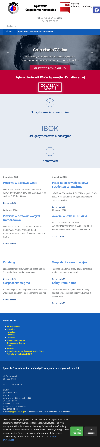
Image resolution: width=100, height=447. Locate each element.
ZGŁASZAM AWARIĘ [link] (50, 87)
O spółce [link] (11, 329)
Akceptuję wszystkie (77, 431)
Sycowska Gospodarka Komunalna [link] (35, 32)
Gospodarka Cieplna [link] (16, 343)
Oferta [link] (9, 346)
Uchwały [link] (11, 337)
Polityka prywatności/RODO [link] (19, 354)
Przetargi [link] (11, 335)
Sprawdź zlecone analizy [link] (49, 68)
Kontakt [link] (10, 348)
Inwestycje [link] (12, 332)
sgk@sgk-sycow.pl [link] (17, 412)
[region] (50, 52)
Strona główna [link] (13, 326)
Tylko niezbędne (90, 431)
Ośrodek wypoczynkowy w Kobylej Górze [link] (25, 351)
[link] (96, 10)
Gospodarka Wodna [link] (16, 340)
